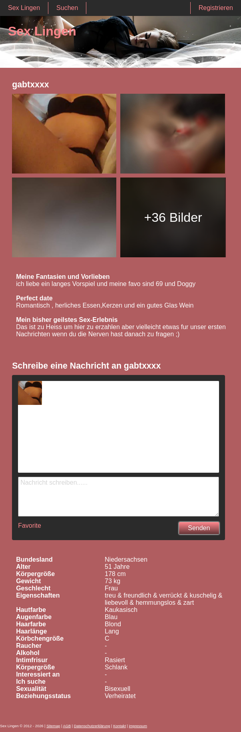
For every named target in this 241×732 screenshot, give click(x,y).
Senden (199, 528)
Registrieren (216, 7)
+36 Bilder (173, 217)
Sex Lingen (24, 7)
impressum (138, 726)
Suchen (67, 7)
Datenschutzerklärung (92, 726)
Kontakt (119, 726)
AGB (67, 726)
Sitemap (53, 726)
